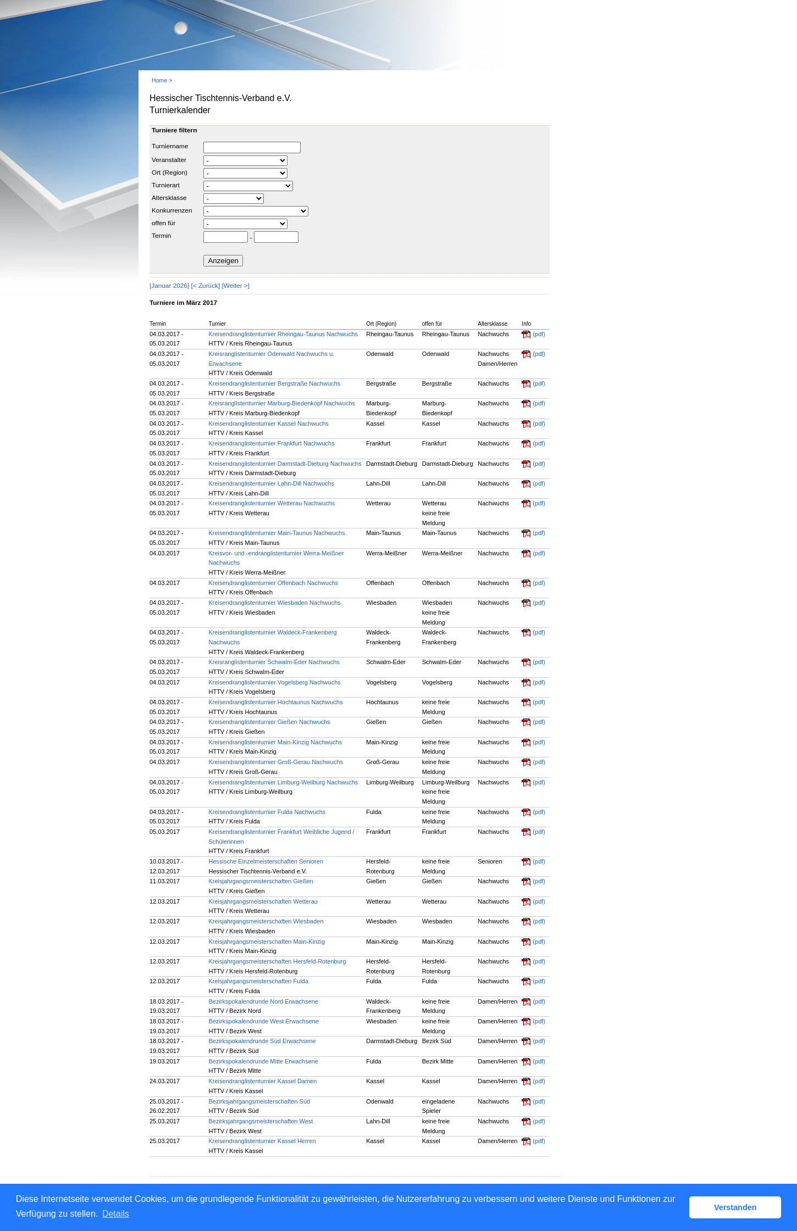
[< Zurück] (205, 285)
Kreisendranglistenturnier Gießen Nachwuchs (269, 721)
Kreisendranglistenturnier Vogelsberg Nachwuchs (274, 682)
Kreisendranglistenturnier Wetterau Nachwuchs (271, 503)
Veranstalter (169, 160)
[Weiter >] (236, 285)
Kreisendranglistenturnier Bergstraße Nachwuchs (274, 383)
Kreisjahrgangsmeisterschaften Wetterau (263, 901)
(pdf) (539, 334)
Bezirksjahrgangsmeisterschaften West (260, 1121)
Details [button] (115, 1213)
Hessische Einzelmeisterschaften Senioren (265, 861)
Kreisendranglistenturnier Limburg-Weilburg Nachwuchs (283, 782)
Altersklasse (169, 198)
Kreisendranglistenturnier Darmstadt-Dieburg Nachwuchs (284, 463)
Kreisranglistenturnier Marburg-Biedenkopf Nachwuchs (281, 403)
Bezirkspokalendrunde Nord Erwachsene (263, 1001)
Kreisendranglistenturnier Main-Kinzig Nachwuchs (275, 742)
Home (159, 80)
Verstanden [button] (735, 1207)
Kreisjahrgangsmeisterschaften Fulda (258, 981)
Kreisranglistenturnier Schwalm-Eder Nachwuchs (273, 662)
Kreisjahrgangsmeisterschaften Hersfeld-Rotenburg (277, 961)
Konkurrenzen (172, 210)
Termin (161, 235)
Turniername (170, 146)
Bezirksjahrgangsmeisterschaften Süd (259, 1101)
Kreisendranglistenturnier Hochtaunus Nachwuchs (275, 702)
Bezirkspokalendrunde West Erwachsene (263, 1021)
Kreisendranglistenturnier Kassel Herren (262, 1141)
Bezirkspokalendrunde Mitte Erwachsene (263, 1061)
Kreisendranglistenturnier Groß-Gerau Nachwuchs (275, 762)
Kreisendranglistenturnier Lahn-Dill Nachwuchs (271, 483)
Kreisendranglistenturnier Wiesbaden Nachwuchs (274, 602)
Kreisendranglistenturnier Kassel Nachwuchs (268, 423)
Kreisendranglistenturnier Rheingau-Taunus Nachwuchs (283, 334)
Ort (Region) (169, 172)
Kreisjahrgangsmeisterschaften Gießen (260, 881)
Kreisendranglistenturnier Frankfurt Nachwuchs (271, 443)
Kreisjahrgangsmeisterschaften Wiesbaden (265, 921)
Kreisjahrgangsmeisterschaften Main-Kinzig (266, 941)
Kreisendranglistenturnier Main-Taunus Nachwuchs (276, 533)
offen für (163, 223)
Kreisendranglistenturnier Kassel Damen (262, 1081)
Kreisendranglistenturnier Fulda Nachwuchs (266, 812)
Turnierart (166, 185)
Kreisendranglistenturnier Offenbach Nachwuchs (273, 583)
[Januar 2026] (169, 285)
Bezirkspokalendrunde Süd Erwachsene (262, 1041)
